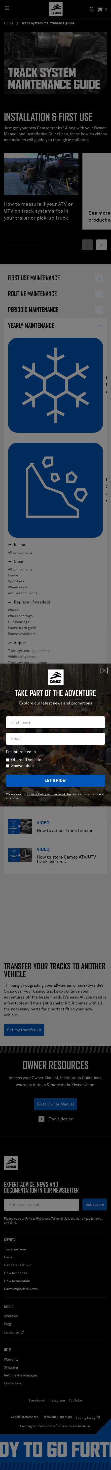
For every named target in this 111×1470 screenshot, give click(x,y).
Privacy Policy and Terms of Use (49, 794)
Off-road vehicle (26, 760)
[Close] (104, 670)
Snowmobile (22, 766)
